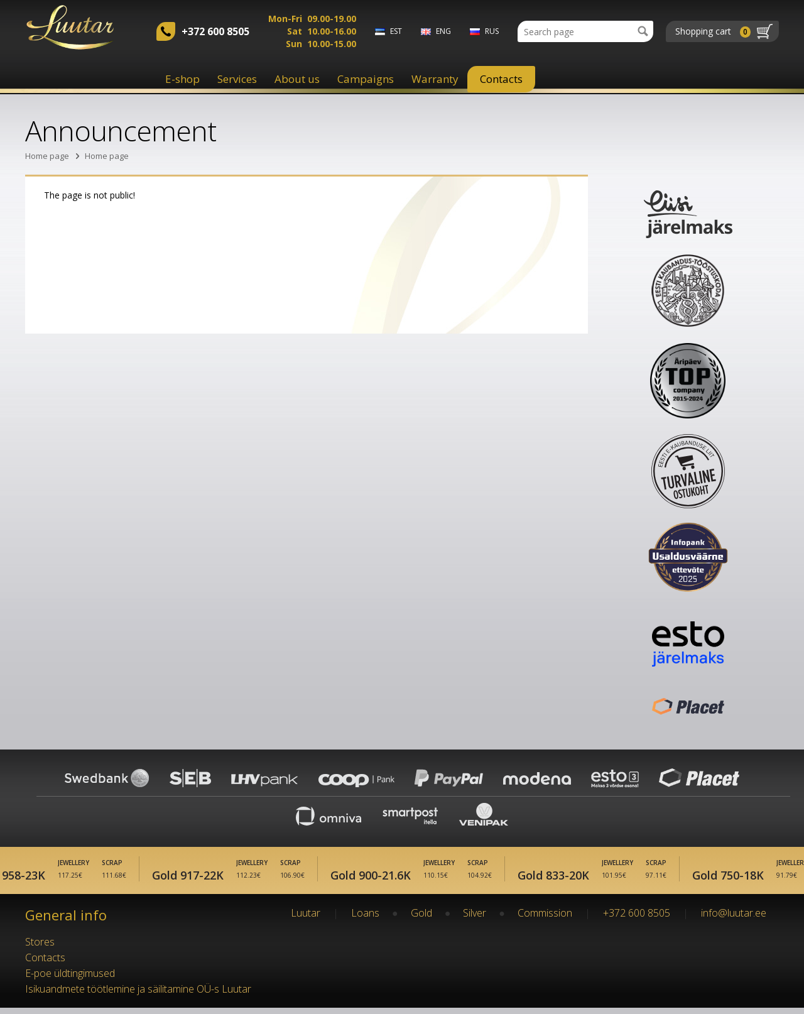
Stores (40, 948)
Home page (47, 155)
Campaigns (365, 79)
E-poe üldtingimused (70, 979)
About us (297, 79)
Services (237, 79)
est (396, 31)
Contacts (501, 79)
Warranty (435, 79)
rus (492, 31)
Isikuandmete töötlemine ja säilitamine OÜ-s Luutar (138, 995)
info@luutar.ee (733, 919)
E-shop (182, 79)
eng (443, 31)
